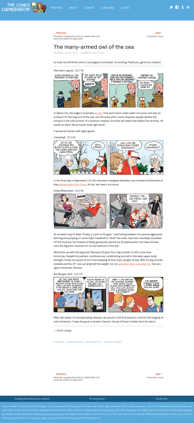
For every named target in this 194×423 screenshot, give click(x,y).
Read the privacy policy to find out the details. (167, 404)
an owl (98, 113)
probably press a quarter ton (134, 264)
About (73, 7)
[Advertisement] (109, 361)
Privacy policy (97, 398)
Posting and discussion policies (32, 398)
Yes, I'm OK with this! (168, 411)
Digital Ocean (109, 410)
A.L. (99, 418)
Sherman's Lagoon (112, 342)
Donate (89, 7)
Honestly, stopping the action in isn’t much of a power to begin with (77, 37)
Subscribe (107, 7)
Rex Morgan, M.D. (94, 342)
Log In (125, 7)
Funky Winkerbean (75, 342)
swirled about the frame (72, 184)
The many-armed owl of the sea (94, 47)
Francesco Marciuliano (53, 414)
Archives (56, 7)
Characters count (155, 36)
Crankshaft (59, 342)
